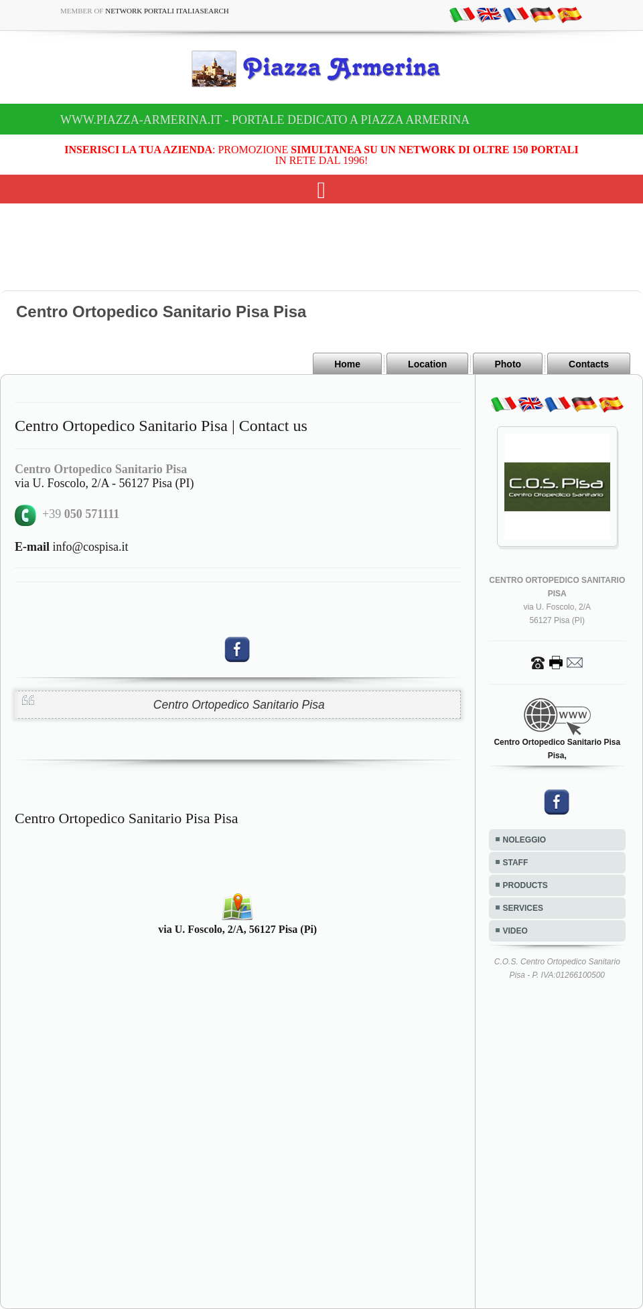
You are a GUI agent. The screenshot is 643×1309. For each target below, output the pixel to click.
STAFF (515, 862)
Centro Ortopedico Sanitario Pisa (239, 704)
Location (427, 364)
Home (347, 364)
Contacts (589, 364)
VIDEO (515, 931)
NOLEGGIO (525, 840)
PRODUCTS (525, 885)
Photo (507, 364)
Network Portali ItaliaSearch (167, 11)
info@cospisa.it (72, 546)
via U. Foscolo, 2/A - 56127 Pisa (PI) (104, 483)
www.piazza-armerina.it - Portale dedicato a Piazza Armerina (265, 119)
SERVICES (523, 908)
